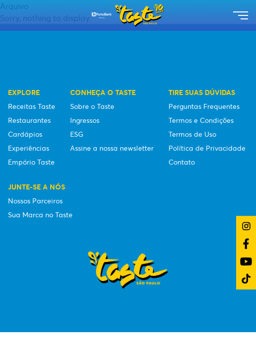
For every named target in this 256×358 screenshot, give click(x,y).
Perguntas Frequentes (204, 106)
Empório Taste (31, 162)
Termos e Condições (201, 120)
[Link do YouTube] (246, 261)
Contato (182, 162)
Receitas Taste (31, 106)
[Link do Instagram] (246, 226)
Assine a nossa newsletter (112, 148)
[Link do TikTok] (246, 278)
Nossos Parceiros (35, 200)
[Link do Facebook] (246, 243)
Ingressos (84, 120)
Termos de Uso (192, 134)
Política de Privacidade (207, 148)
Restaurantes (29, 120)
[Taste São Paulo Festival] (128, 15)
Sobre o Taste (92, 106)
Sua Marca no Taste (40, 214)
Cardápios (25, 134)
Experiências (28, 148)
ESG (77, 134)
